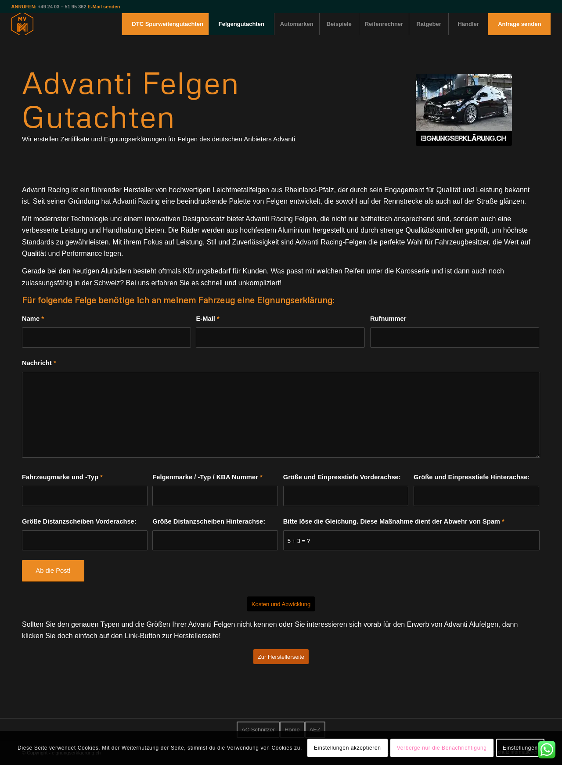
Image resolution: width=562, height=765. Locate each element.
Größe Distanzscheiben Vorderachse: (79, 521)
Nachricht (39, 362)
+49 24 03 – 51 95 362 (62, 6)
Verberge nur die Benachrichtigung (442, 748)
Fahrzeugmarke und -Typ (62, 477)
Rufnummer (388, 318)
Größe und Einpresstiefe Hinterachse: (472, 477)
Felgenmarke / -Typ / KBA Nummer (207, 477)
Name (33, 318)
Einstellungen (520, 748)
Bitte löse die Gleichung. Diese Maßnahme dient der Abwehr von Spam (393, 521)
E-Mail (207, 318)
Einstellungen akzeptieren (347, 748)
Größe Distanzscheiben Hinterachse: (208, 521)
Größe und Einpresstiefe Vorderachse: (342, 477)
